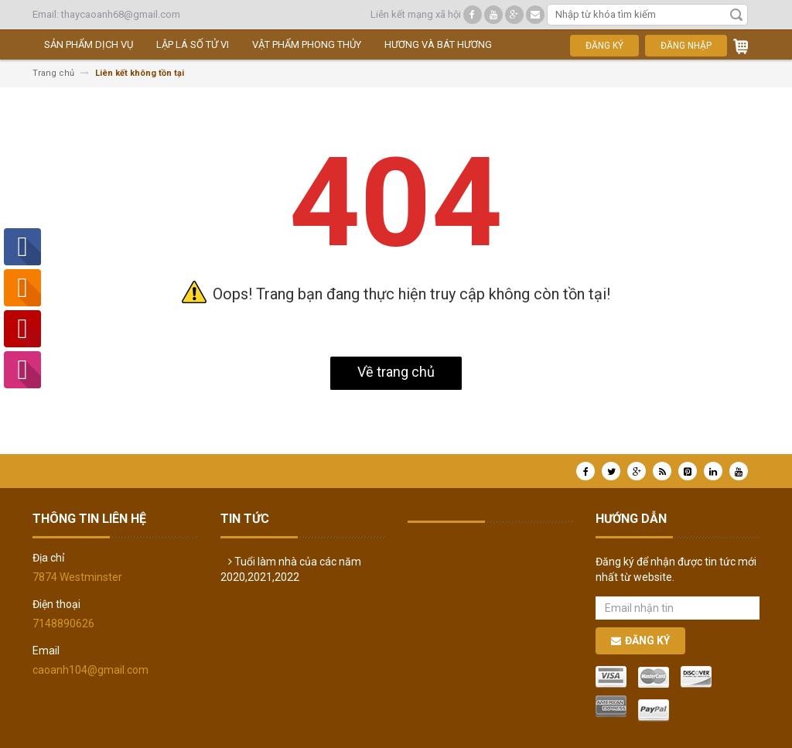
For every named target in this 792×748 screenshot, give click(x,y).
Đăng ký (604, 45)
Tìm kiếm (736, 15)
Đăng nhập (686, 45)
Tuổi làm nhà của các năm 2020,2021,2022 (290, 569)
